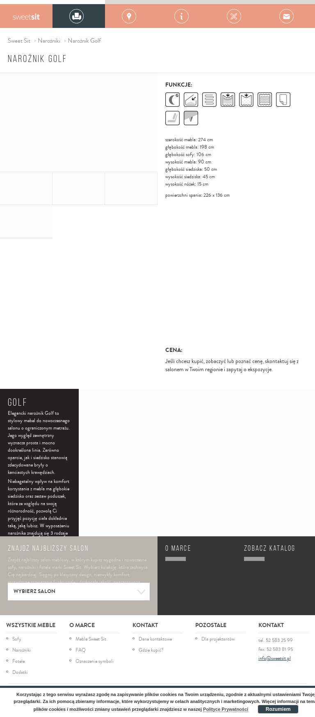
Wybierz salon (80, 592)
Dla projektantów (218, 639)
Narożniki (49, 41)
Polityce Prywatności (225, 709)
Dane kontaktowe (155, 639)
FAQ (80, 650)
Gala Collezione (26, 16)
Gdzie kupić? (151, 650)
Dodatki (20, 672)
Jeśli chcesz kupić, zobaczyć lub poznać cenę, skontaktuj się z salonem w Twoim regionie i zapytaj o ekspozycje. (232, 365)
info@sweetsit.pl (274, 658)
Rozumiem (278, 709)
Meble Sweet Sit (90, 639)
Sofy (16, 639)
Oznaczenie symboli (94, 661)
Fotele (18, 661)
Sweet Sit (19, 41)
